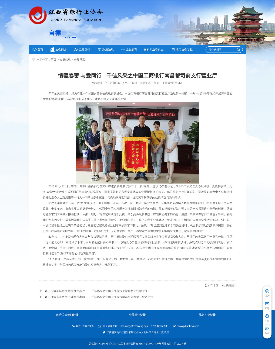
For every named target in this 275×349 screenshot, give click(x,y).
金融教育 (129, 49)
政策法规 (105, 49)
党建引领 (82, 49)
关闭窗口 (231, 285)
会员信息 (65, 59)
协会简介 (58, 49)
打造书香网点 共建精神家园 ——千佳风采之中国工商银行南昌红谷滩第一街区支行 (102, 296)
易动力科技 (180, 343)
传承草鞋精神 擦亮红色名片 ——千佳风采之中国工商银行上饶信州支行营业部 (99, 290)
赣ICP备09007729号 (150, 343)
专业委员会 (153, 49)
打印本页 (213, 285)
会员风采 (79, 59)
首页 (37, 49)
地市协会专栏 (181, 49)
